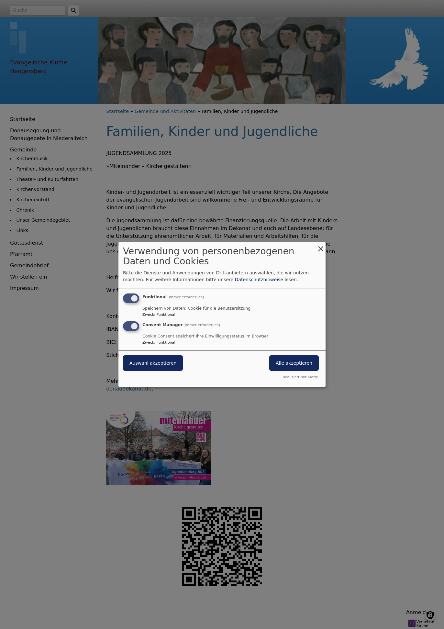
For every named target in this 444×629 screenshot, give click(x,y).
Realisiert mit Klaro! (300, 377)
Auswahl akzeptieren (152, 363)
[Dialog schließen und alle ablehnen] (321, 246)
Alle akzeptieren (294, 363)
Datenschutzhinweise (259, 279)
